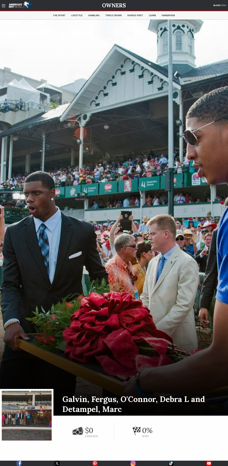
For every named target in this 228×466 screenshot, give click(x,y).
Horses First (135, 15)
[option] (114, 218)
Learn (152, 15)
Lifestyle (76, 15)
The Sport (59, 15)
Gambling (94, 15)
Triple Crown (113, 15)
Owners (114, 5)
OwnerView (168, 15)
